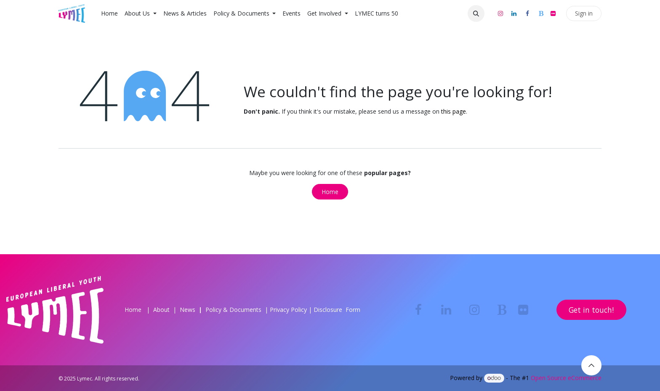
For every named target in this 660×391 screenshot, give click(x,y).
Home (330, 192)
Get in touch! (591, 310)
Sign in (584, 13)
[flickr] (553, 13)
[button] (476, 13)
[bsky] (541, 13)
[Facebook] (527, 13)
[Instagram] (500, 13)
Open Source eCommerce (566, 378)
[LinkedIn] (514, 13)
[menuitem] (109, 13)
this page (453, 111)
